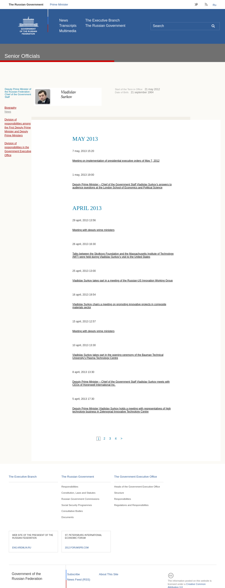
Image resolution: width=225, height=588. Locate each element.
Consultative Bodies (72, 511)
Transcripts (68, 25)
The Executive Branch (102, 20)
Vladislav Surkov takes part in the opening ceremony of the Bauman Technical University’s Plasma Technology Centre (118, 356)
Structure (119, 492)
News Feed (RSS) (78, 579)
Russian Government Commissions (80, 499)
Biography (10, 107)
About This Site (108, 574)
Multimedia (67, 31)
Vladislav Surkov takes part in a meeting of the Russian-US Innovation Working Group (123, 280)
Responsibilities (70, 486)
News (63, 20)
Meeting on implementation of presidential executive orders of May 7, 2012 (116, 160)
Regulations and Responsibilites (131, 505)
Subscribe (73, 574)
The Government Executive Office (135, 476)
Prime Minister (59, 4)
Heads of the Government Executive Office (137, 486)
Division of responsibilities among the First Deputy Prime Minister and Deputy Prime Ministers (17, 127)
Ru (214, 5)
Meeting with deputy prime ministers (93, 230)
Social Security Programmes (77, 505)
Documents (68, 517)
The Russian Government (26, 4)
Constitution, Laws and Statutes (79, 492)
